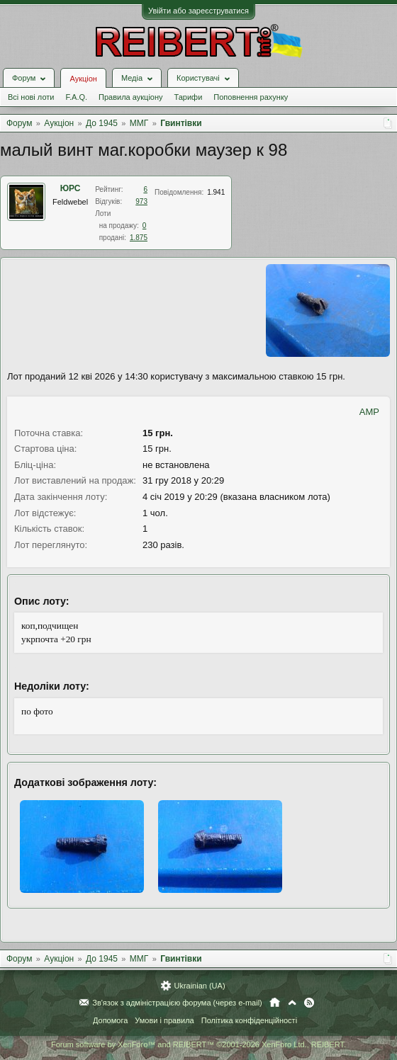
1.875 (138, 237)
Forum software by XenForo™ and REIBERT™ (198, 1044)
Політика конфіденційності (249, 1020)
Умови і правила (164, 1020)
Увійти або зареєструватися (198, 10)
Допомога (110, 1020)
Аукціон (82, 78)
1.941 (216, 192)
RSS (309, 1003)
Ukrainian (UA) (199, 985)
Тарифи (188, 97)
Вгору (292, 1003)
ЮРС (70, 188)
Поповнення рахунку (250, 97)
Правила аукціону (130, 97)
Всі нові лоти (31, 97)
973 (141, 201)
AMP (369, 411)
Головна (274, 1003)
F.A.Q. (76, 97)
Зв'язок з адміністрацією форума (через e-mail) (177, 1002)
